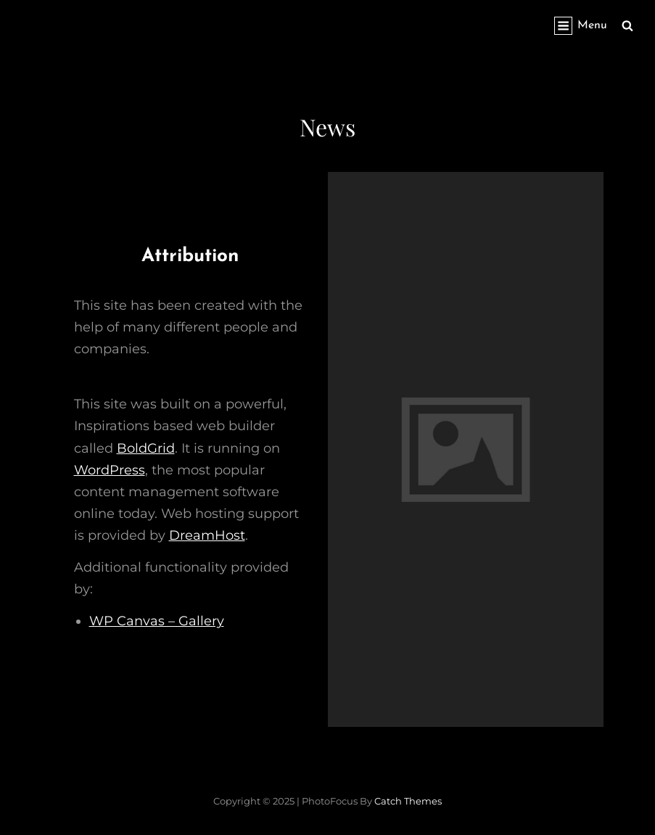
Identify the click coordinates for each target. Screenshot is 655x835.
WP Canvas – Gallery (156, 621)
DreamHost (207, 535)
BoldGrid (146, 448)
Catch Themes (408, 801)
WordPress (109, 470)
